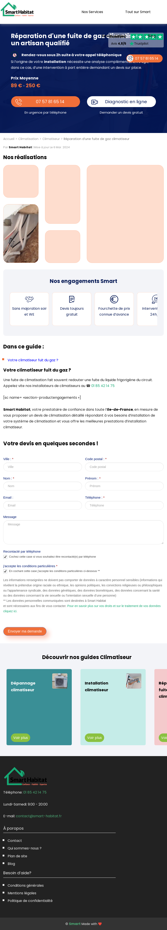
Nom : (8, 478)
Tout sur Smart (138, 11)
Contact (15, 840)
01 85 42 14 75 (103, 385)
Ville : (8, 459)
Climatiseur (51, 139)
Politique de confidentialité (30, 900)
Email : (8, 497)
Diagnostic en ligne (126, 102)
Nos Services (92, 11)
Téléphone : (94, 497)
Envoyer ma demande (25, 631)
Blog (151, 36)
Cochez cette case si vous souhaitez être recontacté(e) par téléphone (49, 557)
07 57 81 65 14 (50, 102)
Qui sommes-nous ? (25, 848)
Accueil (8, 139)
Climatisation (28, 139)
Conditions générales (26, 885)
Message (10, 517)
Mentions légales (22, 893)
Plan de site (17, 856)
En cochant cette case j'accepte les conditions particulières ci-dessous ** (51, 571)
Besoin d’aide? (114, 35)
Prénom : (92, 478)
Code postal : (95, 459)
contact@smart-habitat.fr (39, 816)
